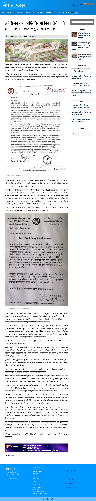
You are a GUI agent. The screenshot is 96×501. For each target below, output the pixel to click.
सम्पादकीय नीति (69, 480)
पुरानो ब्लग (68, 487)
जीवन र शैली (39, 12)
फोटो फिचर (66, 12)
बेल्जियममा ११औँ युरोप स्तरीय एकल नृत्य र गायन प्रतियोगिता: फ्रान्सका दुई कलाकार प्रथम (81, 46)
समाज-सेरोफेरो (30, 12)
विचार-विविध (19, 12)
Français (74, 13)
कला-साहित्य (48, 12)
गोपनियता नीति (69, 484)
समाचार (9, 12)
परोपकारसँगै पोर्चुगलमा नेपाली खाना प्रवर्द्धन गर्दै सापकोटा (84, 35)
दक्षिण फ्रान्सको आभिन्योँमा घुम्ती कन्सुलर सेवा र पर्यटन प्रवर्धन (85, 56)
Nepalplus (77, 134)
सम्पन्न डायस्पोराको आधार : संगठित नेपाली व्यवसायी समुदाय (81, 70)
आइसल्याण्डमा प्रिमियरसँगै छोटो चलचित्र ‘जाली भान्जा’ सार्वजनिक (80, 84)
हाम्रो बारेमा (68, 476)
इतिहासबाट (57, 12)
